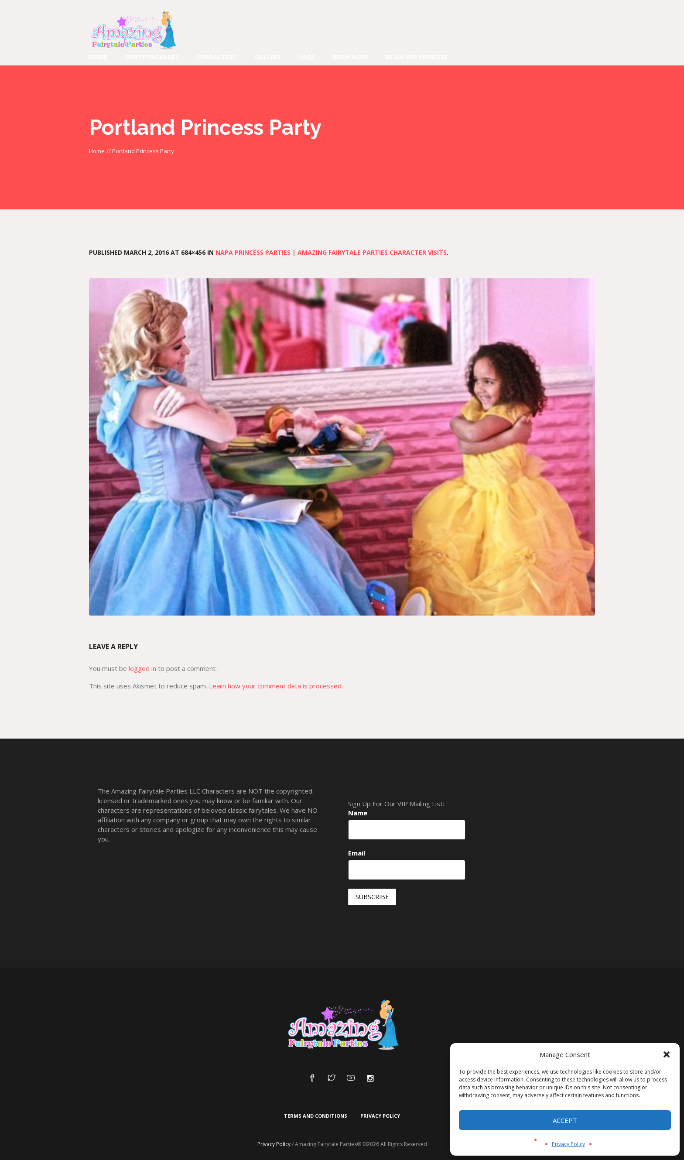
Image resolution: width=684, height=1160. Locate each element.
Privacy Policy (568, 1144)
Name (357, 812)
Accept (565, 1120)
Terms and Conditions (315, 1115)
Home (97, 151)
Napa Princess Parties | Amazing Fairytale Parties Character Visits (331, 252)
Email (356, 853)
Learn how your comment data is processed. (276, 685)
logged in (142, 668)
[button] (666, 1054)
